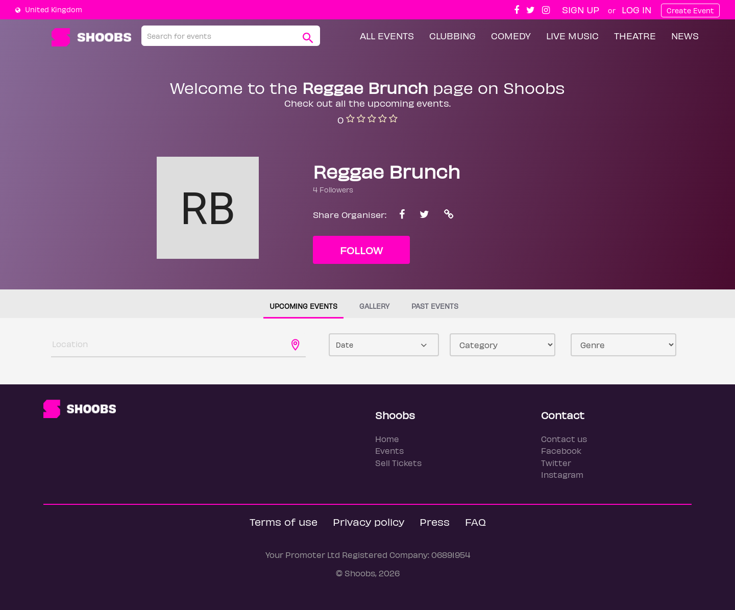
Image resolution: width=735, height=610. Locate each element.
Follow (361, 249)
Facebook (561, 450)
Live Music (572, 35)
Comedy (511, 35)
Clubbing (452, 35)
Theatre (635, 35)
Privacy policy (368, 521)
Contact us (564, 439)
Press (435, 521)
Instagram (562, 474)
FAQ (475, 521)
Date (344, 344)
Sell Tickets (398, 463)
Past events (434, 306)
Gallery (374, 306)
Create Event (690, 10)
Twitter (556, 463)
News (685, 35)
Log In (636, 9)
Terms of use (283, 521)
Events (389, 450)
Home (387, 439)
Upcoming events (303, 306)
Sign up (580, 9)
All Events (387, 35)
